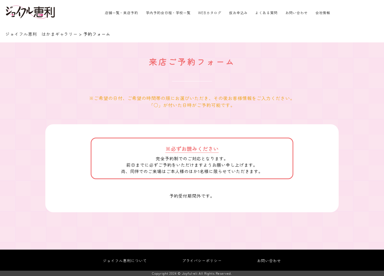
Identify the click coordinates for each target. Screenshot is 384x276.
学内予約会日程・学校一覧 (168, 12)
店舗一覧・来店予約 (121, 12)
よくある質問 (266, 12)
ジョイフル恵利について (125, 260)
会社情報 (322, 12)
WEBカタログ (209, 12)
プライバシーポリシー (202, 260)
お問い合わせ (296, 12)
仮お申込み (238, 12)
